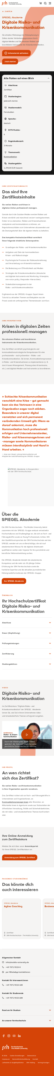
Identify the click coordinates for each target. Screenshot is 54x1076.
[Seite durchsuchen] (45, 3)
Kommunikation (10, 157)
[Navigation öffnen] (50, 3)
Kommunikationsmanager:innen (15, 802)
